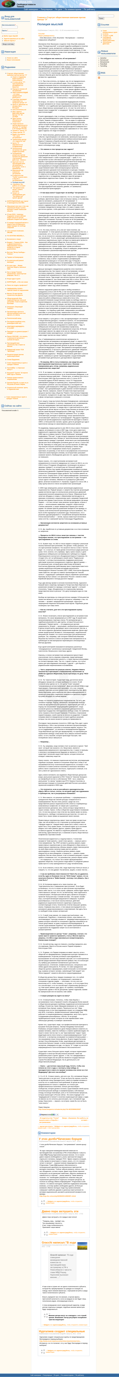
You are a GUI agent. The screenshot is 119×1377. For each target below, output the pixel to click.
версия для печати (46, 1126)
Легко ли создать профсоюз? (17, 285)
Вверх (63, 1118)
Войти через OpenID (11, 36)
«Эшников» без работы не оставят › (78, 1119)
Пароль (5, 30)
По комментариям (73, 9)
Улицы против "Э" (18, 132)
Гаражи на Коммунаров (15, 257)
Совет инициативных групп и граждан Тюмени (17, 363)
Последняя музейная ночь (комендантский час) (16, 322)
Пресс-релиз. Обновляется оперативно (17, 120)
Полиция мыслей (18, 182)
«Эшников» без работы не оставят (18, 185)
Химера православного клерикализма (15, 378)
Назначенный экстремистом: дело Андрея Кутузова (19, 149)
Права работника (108, 40)
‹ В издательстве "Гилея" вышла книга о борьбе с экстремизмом (49, 1120)
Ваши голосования (13, 60)
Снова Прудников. (13, 359)
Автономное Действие (107, 43)
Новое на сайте (12, 58)
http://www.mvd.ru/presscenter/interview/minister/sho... (60, 1341)
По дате (58, 9)
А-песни (105, 34)
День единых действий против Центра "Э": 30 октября (18, 114)
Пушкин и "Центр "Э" (19, 130)
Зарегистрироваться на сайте (14, 38)
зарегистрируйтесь (70, 1126)
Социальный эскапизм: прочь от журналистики (17, 388)
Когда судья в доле (13, 279)
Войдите (58, 1126)
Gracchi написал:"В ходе (59, 1242)
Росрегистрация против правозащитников (15, 355)
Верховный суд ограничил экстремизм (17, 172)
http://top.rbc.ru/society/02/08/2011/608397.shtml (58, 1196)
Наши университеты (46, 36)
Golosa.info (24, 1)
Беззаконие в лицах (14, 239)
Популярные (47, 9)
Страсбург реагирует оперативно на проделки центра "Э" (19, 101)
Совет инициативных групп (110, 31)
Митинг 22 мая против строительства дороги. (15, 294)
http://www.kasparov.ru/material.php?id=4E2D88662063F (59, 1109)
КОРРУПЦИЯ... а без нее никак (17, 282)
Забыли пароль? (10, 40)
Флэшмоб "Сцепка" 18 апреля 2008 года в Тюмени (17, 373)
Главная (41, 17)
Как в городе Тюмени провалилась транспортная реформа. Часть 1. (16, 273)
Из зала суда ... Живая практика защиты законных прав (16, 267)
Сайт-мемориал (31, 9)
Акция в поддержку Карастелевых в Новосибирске (19, 78)
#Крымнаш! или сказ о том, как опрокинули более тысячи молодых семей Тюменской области (17, 208)
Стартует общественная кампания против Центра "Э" (17, 74)
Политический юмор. (14, 318)
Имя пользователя (9, 25)
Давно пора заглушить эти (60, 1211)
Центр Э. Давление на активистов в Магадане (20, 106)
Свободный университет (107, 38)
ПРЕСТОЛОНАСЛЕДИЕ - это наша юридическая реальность (20, 95)
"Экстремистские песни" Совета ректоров (18, 189)
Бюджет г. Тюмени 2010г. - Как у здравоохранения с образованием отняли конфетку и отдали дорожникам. (17, 246)
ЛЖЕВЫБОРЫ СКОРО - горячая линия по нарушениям (17, 289)
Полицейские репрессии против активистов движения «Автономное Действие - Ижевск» (20, 157)
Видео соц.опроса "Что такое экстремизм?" (18, 136)
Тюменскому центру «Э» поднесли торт (19, 140)
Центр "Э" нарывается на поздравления (17, 144)
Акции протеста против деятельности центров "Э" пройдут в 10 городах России (19, 126)
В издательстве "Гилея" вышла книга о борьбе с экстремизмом (19, 178)
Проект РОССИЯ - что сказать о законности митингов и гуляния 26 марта (17, 338)
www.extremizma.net (19, 110)
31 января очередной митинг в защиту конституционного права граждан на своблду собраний (17, 225)
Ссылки (41, 34)
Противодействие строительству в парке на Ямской (16, 344)
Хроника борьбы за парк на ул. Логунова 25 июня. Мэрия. (18, 383)
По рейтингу (89, 9)
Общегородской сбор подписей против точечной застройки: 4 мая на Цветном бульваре (17, 301)
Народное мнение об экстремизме (19, 89)
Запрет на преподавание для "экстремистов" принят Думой (18, 195)
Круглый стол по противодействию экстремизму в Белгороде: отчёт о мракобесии (19, 165)
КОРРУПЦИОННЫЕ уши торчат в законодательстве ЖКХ (17, 202)
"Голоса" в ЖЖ (108, 35)
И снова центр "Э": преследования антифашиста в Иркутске (18, 84)
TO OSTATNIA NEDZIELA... (16, 236)
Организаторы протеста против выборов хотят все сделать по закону (16, 313)
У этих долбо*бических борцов (60, 1138)
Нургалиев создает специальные (62, 1331)
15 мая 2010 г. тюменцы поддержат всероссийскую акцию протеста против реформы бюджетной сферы (17, 217)
